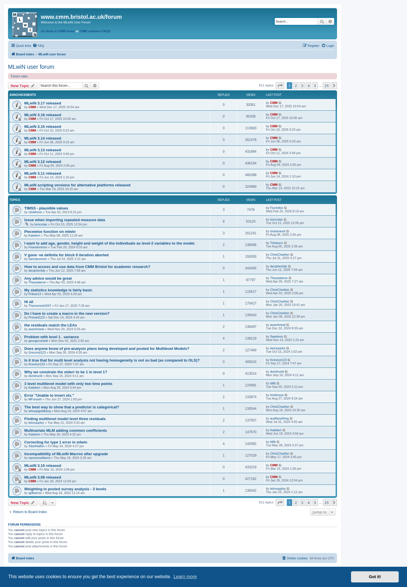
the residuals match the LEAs (50, 325)
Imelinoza (277, 395)
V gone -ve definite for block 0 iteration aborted (66, 255)
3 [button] (302, 85)
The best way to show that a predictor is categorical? (71, 407)
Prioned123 (37, 317)
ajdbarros (35, 493)
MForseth (35, 399)
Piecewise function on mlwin (50, 231)
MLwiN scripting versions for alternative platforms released (77, 185)
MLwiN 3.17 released (42, 103)
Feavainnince (38, 247)
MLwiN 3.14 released (42, 138)
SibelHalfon (37, 446)
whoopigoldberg (40, 411)
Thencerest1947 (40, 305)
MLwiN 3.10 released (42, 465)
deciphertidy (37, 270)
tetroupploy (36, 422)
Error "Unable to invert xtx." (49, 395)
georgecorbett (38, 340)
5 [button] (315, 85)
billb (273, 383)
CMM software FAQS (95, 31)
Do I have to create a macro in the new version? (66, 313)
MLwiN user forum (31, 67)
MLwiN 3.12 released (42, 162)
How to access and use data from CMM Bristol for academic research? (87, 267)
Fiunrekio (276, 207)
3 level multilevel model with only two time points (68, 384)
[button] (280, 85)
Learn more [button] (185, 576)
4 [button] (309, 85)
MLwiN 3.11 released (42, 173)
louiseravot (277, 231)
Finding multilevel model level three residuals (65, 419)
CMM (32, 107)
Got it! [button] (375, 576)
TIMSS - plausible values (46, 208)
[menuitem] (38, 45)
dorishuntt (35, 376)
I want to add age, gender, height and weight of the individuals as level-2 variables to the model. (109, 243)
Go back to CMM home (58, 31)
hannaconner (38, 259)
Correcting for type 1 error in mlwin (55, 442)
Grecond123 (37, 352)
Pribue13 (35, 294)
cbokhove (35, 212)
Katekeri (34, 235)
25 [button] (326, 85)
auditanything (279, 418)
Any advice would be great (48, 278)
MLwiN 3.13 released (42, 150)
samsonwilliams (40, 457)
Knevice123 (37, 364)
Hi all (28, 302)
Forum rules (19, 76)
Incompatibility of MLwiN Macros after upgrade (66, 454)
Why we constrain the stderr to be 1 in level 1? (65, 372)
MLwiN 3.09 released (42, 477)
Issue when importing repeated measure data (64, 220)
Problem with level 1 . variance (51, 337)
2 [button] (296, 85)
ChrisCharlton (279, 254)
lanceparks (277, 348)
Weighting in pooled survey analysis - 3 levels (65, 489)
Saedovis (276, 336)
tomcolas (41, 224)
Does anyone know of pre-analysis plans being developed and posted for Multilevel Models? (106, 348)
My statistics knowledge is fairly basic (58, 290)
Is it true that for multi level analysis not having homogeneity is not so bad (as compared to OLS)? (112, 360)
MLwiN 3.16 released (42, 115)
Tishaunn (276, 243)
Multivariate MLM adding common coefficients (65, 430)
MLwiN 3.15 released (42, 126)
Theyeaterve (37, 282)
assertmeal (36, 329)
